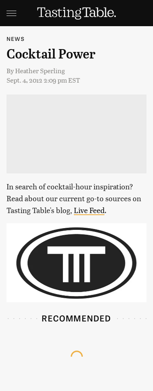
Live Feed (89, 210)
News (15, 38)
